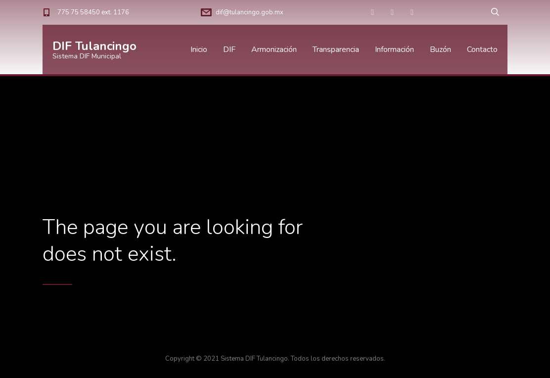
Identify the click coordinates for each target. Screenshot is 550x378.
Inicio (198, 49)
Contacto (482, 49)
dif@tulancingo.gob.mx (249, 12)
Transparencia (336, 49)
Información (394, 49)
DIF (229, 49)
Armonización (274, 49)
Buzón (440, 49)
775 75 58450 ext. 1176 (93, 12)
